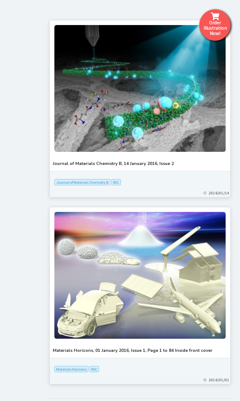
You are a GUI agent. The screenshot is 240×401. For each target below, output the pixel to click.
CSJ (10, 332)
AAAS (11, 292)
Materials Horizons (116, 313)
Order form (20, 203)
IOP (9, 355)
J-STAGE (15, 363)
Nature (13, 395)
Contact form (24, 188)
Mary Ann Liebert (24, 379)
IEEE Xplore (18, 347)
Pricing (15, 174)
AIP (9, 308)
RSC (160, 149)
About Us (18, 232)
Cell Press (16, 324)
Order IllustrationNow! (215, 24)
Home (14, 130)
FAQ (11, 217)
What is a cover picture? (37, 145)
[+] (28, 292)
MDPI (11, 387)
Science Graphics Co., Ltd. (122, 372)
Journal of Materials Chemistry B (127, 149)
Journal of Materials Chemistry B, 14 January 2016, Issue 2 (157, 131)
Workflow (18, 159)
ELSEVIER (16, 340)
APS (10, 316)
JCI (9, 371)
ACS (10, 300)
